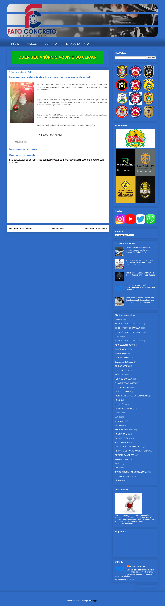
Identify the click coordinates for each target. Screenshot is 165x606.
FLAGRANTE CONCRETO (126, 383)
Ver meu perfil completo (124, 579)
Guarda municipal (122, 392)
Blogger (94, 601)
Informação (119, 404)
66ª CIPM (119, 336)
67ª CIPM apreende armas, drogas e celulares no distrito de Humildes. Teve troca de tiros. (140, 262)
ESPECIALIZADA (122, 370)
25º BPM (118, 320)
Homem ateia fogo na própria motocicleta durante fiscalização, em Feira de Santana (140, 287)
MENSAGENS (120, 421)
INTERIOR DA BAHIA (123, 408)
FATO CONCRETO (137, 566)
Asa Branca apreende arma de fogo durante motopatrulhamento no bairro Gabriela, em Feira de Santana (140, 300)
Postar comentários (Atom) (61, 237)
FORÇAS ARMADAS (123, 387)
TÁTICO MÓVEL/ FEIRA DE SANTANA (131, 472)
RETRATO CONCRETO (124, 455)
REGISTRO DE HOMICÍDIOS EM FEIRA (131, 451)
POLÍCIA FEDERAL (123, 438)
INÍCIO (15, 43)
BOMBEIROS (120, 353)
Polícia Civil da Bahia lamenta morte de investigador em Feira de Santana (140, 274)
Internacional (120, 413)
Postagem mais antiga (96, 228)
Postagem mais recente (20, 228)
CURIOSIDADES (122, 366)
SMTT (117, 468)
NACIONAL (119, 425)
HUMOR (118, 400)
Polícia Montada (121, 442)
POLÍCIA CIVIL (121, 434)
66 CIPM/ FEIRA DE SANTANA (127, 332)
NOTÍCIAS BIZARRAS (124, 430)
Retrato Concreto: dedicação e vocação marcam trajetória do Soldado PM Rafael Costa (138, 250)
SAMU (117, 464)
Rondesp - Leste (121, 459)
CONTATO (51, 43)
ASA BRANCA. (121, 349)
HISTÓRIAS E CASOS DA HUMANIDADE (132, 396)
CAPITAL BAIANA (122, 358)
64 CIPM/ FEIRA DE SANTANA (127, 324)
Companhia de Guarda (124, 362)
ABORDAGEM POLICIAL (125, 345)
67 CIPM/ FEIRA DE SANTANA (127, 341)
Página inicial (58, 228)
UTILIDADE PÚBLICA (124, 476)
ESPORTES (120, 375)
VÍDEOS (32, 43)
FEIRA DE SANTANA (77, 43)
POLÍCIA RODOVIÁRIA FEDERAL (129, 447)
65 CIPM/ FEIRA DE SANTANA (127, 328)
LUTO (117, 417)
